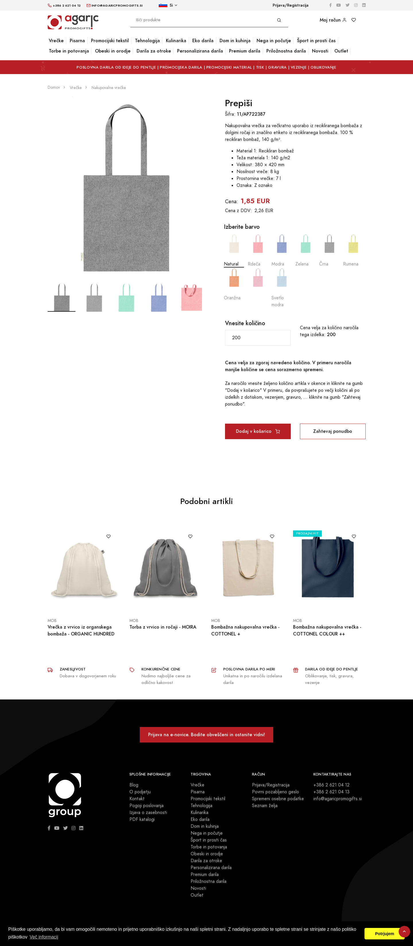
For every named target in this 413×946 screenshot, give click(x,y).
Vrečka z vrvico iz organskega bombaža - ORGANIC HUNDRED (81, 630)
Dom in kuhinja (235, 40)
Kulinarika (176, 40)
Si (166, 5)
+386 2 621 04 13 (331, 792)
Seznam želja (265, 805)
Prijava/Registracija (291, 5)
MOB (52, 620)
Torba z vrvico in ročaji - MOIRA (162, 627)
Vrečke (56, 40)
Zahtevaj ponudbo (332, 431)
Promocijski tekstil (110, 40)
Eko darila (203, 40)
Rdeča (258, 250)
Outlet (341, 51)
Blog (133, 785)
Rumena (353, 250)
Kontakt (137, 799)
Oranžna (234, 284)
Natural (234, 250)
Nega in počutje (274, 40)
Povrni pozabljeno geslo (275, 792)
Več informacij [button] (44, 937)
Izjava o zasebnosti (148, 812)
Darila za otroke (154, 51)
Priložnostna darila (286, 51)
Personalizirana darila (200, 51)
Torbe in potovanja (69, 51)
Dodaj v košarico (258, 431)
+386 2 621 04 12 (331, 785)
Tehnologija (147, 40)
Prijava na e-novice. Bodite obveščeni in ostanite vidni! (206, 734)
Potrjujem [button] (384, 933)
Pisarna (77, 40)
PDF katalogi (142, 819)
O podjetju (140, 792)
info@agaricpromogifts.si (337, 799)
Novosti (320, 51)
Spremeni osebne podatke (278, 799)
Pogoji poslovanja (146, 805)
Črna (329, 250)
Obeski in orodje (113, 51)
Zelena (305, 250)
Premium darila (244, 51)
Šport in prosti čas (316, 40)
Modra (282, 250)
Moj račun (333, 20)
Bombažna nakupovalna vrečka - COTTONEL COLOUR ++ (327, 630)
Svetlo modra (282, 287)
